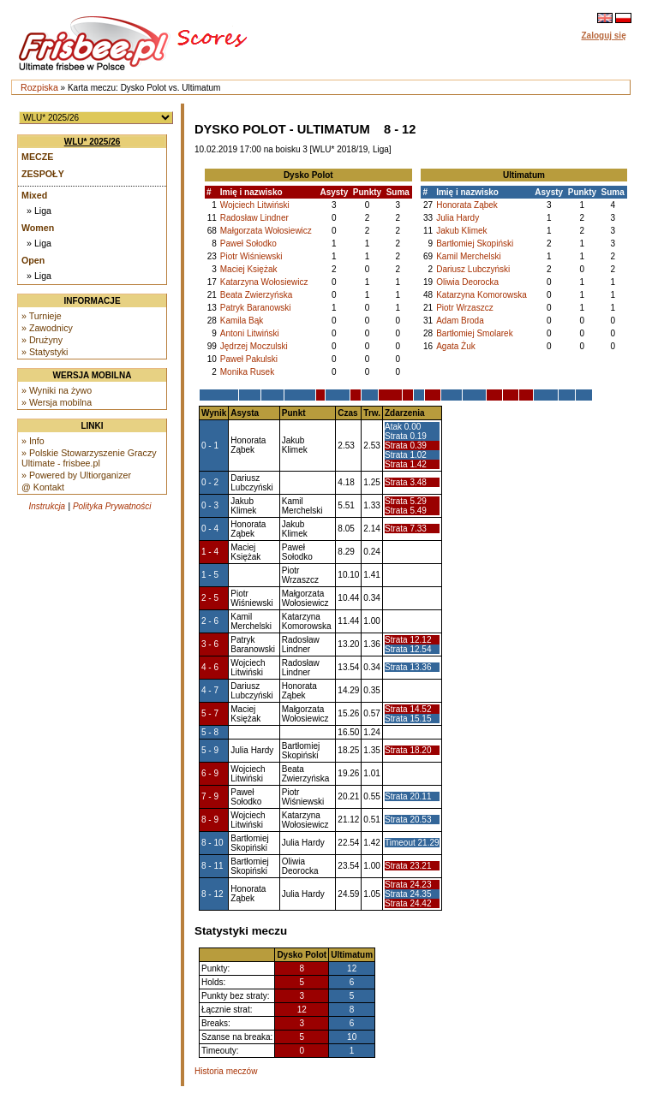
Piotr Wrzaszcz (465, 307)
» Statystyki (44, 352)
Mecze (37, 156)
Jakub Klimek (461, 230)
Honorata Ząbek (467, 205)
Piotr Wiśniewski (251, 256)
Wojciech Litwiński (255, 205)
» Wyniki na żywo (56, 390)
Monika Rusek (247, 372)
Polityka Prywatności (112, 506)
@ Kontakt (42, 487)
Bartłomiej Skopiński (474, 243)
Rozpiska (39, 87)
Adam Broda (460, 320)
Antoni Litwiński (249, 333)
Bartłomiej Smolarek (474, 333)
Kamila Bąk (242, 320)
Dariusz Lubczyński (473, 269)
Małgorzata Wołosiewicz (266, 230)
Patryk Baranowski (255, 307)
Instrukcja (46, 506)
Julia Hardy (457, 218)
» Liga (39, 210)
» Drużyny (42, 340)
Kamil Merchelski (468, 256)
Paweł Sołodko (248, 243)
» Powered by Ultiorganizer (76, 475)
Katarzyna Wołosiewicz (264, 282)
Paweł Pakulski (249, 359)
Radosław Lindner (254, 218)
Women (37, 228)
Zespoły (42, 174)
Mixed (34, 195)
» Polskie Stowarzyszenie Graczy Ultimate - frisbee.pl (89, 458)
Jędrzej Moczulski (254, 346)
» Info (33, 441)
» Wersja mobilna (56, 402)
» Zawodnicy (47, 328)
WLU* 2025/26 (92, 141)
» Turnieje (41, 316)
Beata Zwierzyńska (256, 295)
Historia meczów (225, 1071)
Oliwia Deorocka (467, 282)
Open (33, 260)
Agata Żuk (456, 346)
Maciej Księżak (249, 269)
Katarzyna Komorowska (481, 295)
